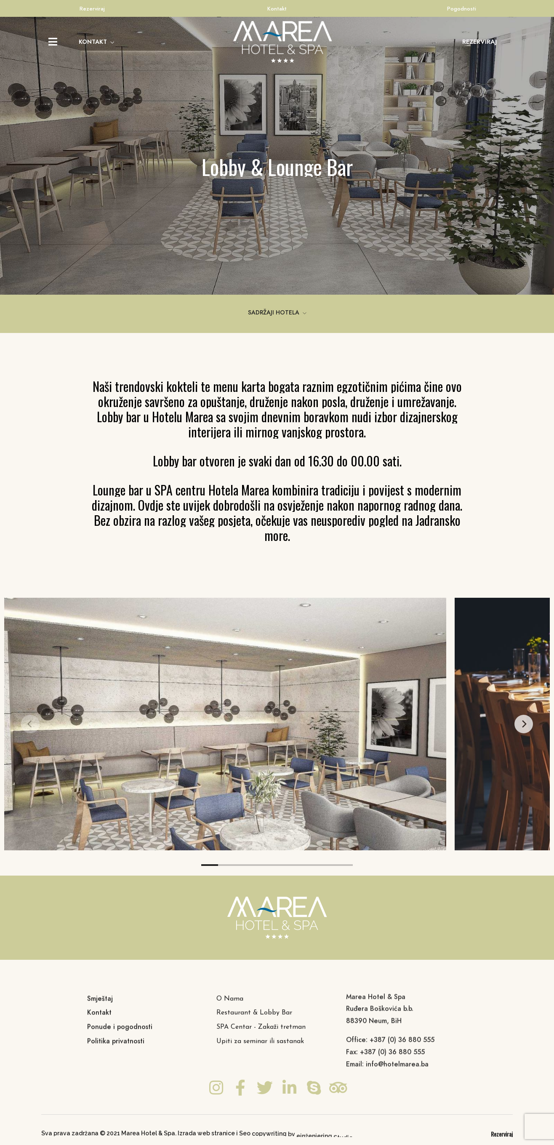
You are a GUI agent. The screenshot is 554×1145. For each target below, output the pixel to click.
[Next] (523, 724)
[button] (479, 42)
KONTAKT (93, 41)
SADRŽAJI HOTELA (273, 312)
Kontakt (277, 9)
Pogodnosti (461, 9)
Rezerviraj (92, 9)
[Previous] (30, 724)
